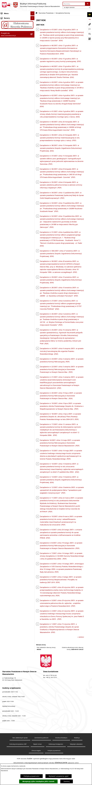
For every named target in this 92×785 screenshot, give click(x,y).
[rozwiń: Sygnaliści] (33, 110)
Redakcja (77, 738)
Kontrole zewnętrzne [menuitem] (8, 94)
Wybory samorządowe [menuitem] (9, 106)
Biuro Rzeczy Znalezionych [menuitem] (11, 65)
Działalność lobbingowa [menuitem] (10, 85)
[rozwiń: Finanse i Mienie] (33, 69)
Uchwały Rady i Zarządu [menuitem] (10, 49)
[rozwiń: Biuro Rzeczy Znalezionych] (33, 65)
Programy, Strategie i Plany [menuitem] (11, 61)
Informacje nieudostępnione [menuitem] (11, 114)
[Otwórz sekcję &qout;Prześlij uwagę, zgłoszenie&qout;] (89, 34)
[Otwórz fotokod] (89, 38)
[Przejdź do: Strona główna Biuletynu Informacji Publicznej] (36, 13)
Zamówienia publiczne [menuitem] (9, 102)
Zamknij (67, 781)
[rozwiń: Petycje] (33, 81)
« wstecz (81, 637)
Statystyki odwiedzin (76, 744)
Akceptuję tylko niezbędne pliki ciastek (38, 781)
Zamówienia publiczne (41, 738)
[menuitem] (17, 31)
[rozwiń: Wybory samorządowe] (33, 105)
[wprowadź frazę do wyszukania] (74, 4)
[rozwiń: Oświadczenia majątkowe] (33, 97)
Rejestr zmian (37, 744)
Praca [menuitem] (3, 57)
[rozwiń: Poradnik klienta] (33, 53)
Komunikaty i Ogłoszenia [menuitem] (10, 73)
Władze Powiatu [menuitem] (7, 45)
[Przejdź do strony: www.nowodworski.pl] (89, 24)
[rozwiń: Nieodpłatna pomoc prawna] (33, 77)
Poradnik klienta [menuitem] (7, 53)
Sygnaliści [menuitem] (4, 110)
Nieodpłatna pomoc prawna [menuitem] (11, 77)
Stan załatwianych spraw (20, 738)
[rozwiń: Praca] (33, 57)
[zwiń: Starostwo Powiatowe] (33, 25)
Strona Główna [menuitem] (6, 17)
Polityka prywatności (31, 776)
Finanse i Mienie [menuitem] (7, 69)
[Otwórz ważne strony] (89, 29)
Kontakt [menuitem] (4, 21)
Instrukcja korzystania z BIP (18, 744)
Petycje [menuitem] (3, 81)
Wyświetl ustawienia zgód (58, 776)
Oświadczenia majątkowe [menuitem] (10, 98)
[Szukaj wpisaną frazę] (87, 4)
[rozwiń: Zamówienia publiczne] (33, 101)
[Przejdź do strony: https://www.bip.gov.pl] (89, 19)
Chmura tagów (36, 750)
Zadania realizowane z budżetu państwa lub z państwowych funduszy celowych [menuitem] (15, 120)
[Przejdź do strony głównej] (31, 5)
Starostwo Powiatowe (46, 13)
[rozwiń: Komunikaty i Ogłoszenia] (33, 73)
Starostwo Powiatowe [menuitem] (9, 25)
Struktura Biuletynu (61, 738)
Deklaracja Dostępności (56, 744)
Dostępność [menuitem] (5, 41)
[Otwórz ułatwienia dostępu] (89, 14)
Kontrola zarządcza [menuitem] (8, 89)
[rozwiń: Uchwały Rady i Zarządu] (33, 49)
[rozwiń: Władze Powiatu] (33, 45)
